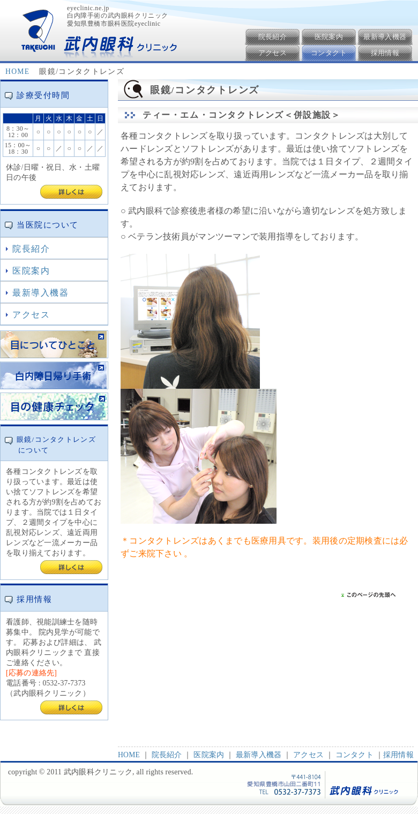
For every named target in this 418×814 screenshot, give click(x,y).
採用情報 (385, 53)
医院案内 (329, 37)
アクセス (272, 53)
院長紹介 (272, 37)
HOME (17, 71)
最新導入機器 (384, 37)
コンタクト (329, 53)
